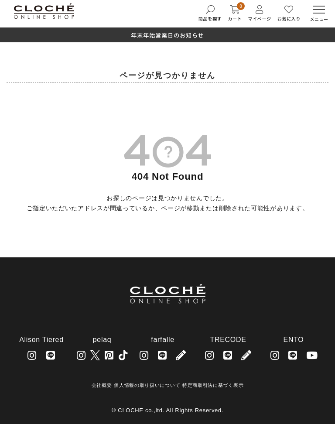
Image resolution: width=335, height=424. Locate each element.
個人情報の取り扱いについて (147, 385)
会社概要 (102, 385)
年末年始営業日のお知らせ (167, 35)
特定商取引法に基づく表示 (212, 385)
